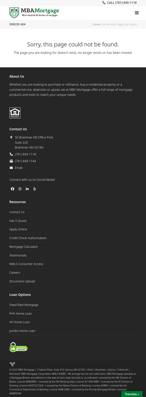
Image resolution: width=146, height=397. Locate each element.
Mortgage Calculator (23, 247)
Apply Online (18, 229)
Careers (14, 272)
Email (18, 168)
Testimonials (18, 255)
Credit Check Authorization (28, 238)
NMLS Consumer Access (26, 264)
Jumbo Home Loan (22, 331)
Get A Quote (18, 221)
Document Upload (22, 281)
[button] (137, 12)
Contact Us (17, 212)
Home (96, 24)
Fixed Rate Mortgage (23, 305)
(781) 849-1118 (126, 3)
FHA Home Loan (20, 313)
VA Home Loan (19, 322)
